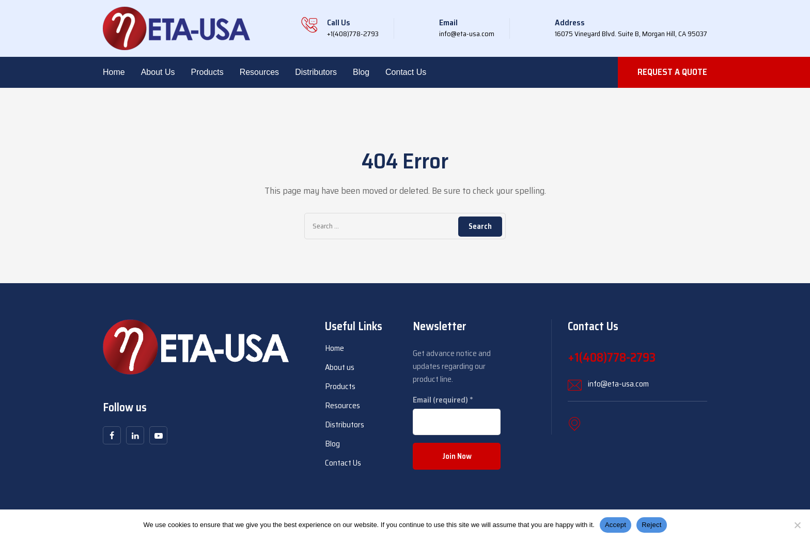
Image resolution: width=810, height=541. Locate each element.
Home (114, 72)
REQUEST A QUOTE (672, 72)
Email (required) (443, 399)
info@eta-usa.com (618, 383)
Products (207, 72)
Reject (651, 525)
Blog (361, 72)
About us (158, 72)
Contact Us (405, 72)
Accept (615, 525)
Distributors (316, 72)
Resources (259, 72)
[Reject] (797, 525)
